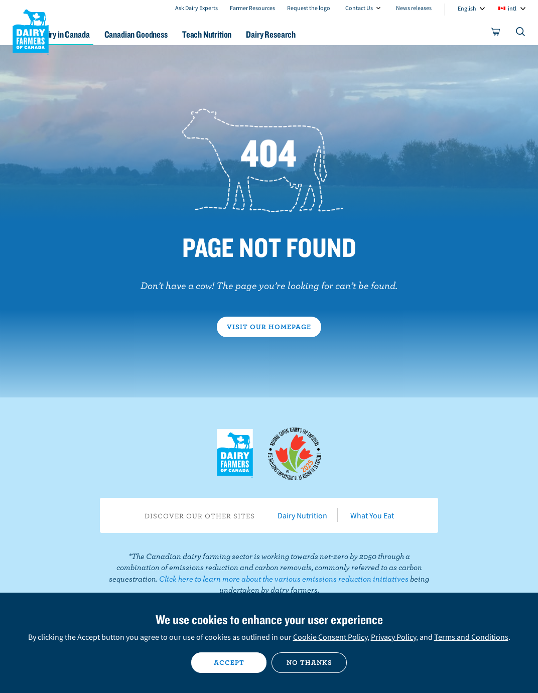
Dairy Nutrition (302, 515)
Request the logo (308, 8)
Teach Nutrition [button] (251, 34)
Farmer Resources (252, 8)
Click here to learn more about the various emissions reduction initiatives (284, 578)
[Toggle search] (521, 33)
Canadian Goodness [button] (174, 34)
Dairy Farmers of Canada (31, 30)
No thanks (309, 662)
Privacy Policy (393, 637)
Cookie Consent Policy (330, 637)
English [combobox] (467, 8)
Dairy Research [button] (321, 34)
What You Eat (372, 515)
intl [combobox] (512, 8)
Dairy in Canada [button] (97, 34)
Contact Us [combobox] (359, 8)
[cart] (496, 33)
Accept (229, 662)
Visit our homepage (269, 327)
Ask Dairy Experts (196, 8)
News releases (414, 8)
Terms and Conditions (471, 637)
